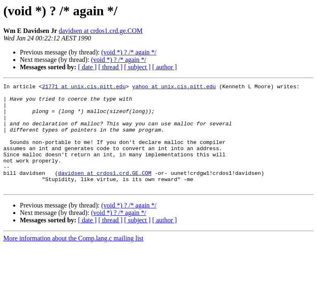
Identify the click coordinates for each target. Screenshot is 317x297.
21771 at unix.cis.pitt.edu (84, 87)
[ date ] (87, 67)
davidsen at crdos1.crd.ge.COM (100, 30)
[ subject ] (137, 67)
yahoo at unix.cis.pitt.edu (174, 87)
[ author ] (164, 67)
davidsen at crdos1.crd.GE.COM (104, 191)
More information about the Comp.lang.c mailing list (73, 259)
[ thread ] (110, 67)
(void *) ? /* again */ (128, 52)
